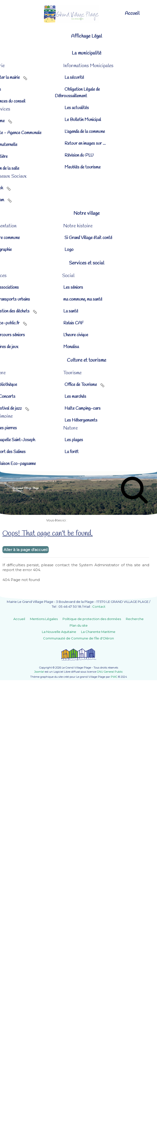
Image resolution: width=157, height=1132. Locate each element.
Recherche (135, 619)
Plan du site (79, 625)
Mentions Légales (44, 619)
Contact (98, 606)
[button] (78, 53)
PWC (114, 676)
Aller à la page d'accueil (25, 549)
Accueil (19, 619)
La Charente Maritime (98, 632)
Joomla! (39, 671)
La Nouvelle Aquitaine (59, 632)
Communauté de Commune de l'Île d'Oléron (78, 638)
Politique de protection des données (92, 619)
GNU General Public (110, 671)
